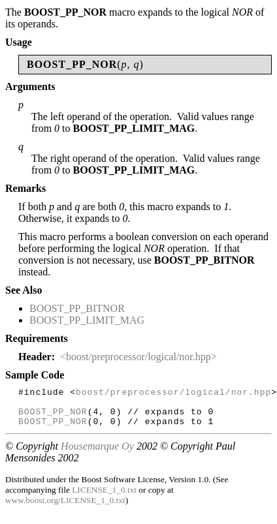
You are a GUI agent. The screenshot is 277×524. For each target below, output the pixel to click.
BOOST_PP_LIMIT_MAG (86, 320)
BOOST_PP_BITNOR (77, 308)
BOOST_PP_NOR (53, 417)
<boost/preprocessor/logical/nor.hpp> (138, 356)
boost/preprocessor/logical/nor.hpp (173, 393)
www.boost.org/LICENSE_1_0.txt (65, 508)
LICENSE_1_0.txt (104, 497)
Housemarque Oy (97, 453)
